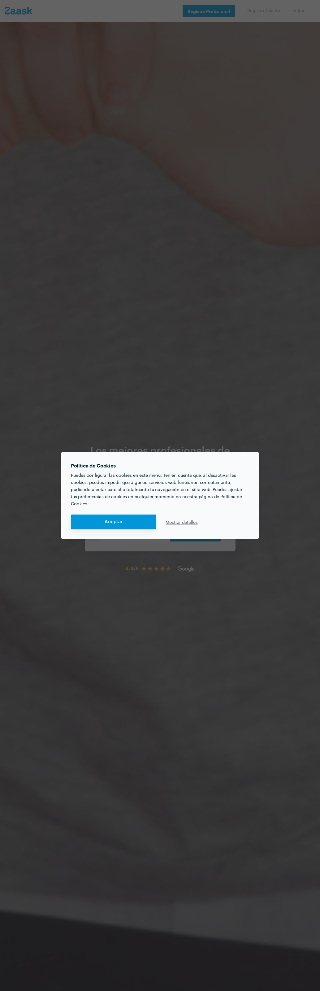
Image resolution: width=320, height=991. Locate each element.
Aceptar (114, 521)
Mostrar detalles (182, 522)
